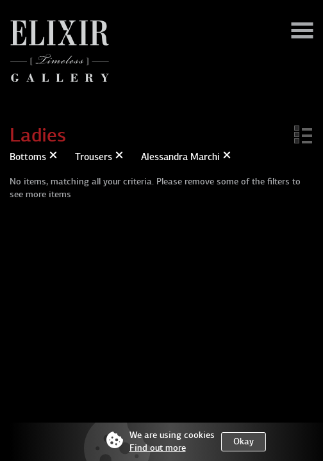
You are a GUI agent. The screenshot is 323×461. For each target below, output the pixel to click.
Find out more (157, 447)
